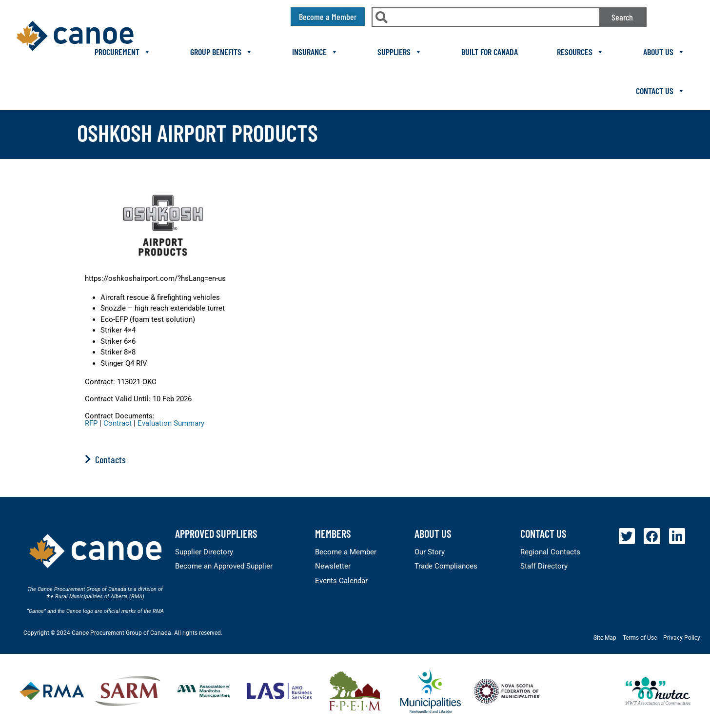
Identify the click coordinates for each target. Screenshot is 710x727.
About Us (664, 51)
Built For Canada (489, 51)
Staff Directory (544, 566)
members (333, 533)
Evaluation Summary (171, 423)
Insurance (315, 51)
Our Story (429, 552)
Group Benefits (221, 51)
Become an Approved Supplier (224, 566)
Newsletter (333, 566)
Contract (117, 423)
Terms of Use (640, 637)
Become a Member (345, 552)
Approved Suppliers (216, 533)
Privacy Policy (681, 637)
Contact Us (660, 90)
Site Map (604, 637)
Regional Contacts (550, 552)
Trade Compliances (445, 566)
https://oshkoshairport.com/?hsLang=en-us (155, 278)
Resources (580, 51)
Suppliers (399, 51)
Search (622, 17)
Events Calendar (341, 580)
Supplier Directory (204, 552)
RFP (91, 423)
